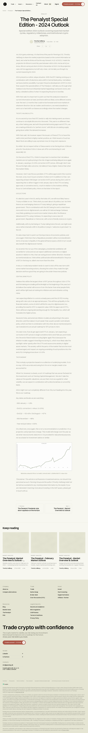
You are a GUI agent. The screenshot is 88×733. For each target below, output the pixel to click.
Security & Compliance (37, 607)
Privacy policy (11, 680)
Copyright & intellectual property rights (42, 680)
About (46, 4)
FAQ (4, 615)
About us (5, 589)
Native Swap (34, 592)
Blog (4, 607)
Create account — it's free (74, 4)
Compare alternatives (10, 592)
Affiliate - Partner (63, 597)
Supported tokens (63, 595)
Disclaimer (5, 680)
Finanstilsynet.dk (19, 692)
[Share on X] (42, 46)
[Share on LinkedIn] (46, 46)
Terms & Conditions (36, 615)
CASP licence (34, 612)
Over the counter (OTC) (37, 597)
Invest (20, 4)
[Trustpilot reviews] (5, 684)
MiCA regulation (35, 609)
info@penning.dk (8, 665)
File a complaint (29, 680)
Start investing (62, 592)
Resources (30, 4)
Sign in (57, 4)
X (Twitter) (13, 657)
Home (4, 10)
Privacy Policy (34, 618)
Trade (13, 4)
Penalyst (10, 10)
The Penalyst (7, 612)
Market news (7, 609)
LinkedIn (13, 654)
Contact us (38, 4)
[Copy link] (49, 46)
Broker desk (34, 595)
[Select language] (50, 4)
